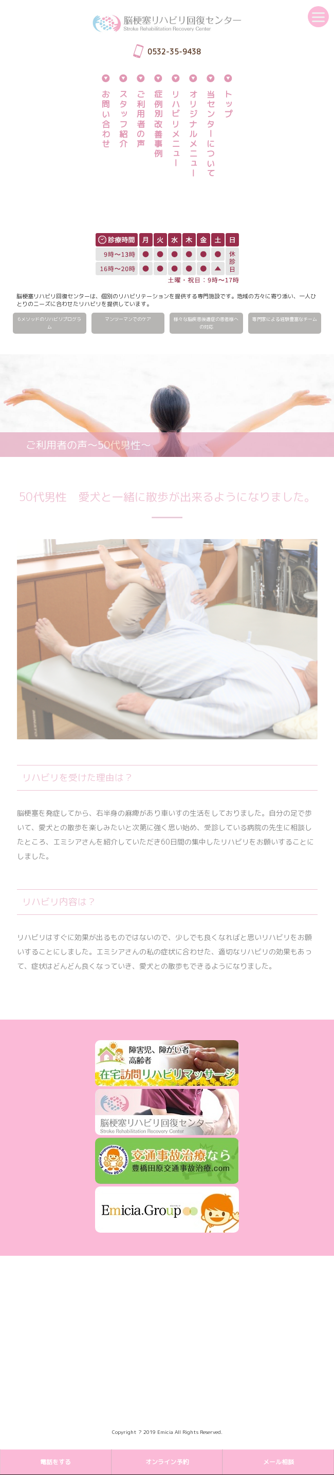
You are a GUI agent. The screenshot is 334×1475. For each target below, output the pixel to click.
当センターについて (210, 134)
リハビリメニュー (175, 129)
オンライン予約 (167, 1462)
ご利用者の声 (140, 119)
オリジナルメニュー (193, 134)
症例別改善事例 (158, 124)
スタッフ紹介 (123, 119)
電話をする (55, 1462)
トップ (228, 105)
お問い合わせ (106, 119)
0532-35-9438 (174, 51)
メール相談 (278, 1462)
